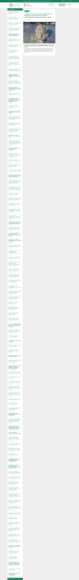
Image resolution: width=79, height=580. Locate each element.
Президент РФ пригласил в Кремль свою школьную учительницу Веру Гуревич (15, 276)
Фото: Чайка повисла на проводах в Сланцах (15, 404)
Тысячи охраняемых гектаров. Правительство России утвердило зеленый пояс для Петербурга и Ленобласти (15, 495)
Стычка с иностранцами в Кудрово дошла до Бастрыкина (15, 52)
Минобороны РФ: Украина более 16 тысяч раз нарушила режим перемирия (15, 536)
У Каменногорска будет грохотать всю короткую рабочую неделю (15, 314)
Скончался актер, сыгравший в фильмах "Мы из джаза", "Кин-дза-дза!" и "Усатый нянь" (15, 200)
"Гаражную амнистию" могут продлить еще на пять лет (15, 94)
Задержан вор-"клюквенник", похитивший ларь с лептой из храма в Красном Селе (15, 247)
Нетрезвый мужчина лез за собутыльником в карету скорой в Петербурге (15, 553)
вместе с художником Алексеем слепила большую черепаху (38, 49)
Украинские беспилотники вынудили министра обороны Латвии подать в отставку (15, 450)
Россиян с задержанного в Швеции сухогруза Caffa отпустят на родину (15, 271)
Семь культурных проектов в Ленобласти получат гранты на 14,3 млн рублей (15, 282)
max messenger (28, 3)
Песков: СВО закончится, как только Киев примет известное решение (15, 166)
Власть (24, 1)
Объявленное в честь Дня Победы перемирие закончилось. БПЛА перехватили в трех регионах (15, 252)
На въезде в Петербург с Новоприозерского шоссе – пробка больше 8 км (15, 309)
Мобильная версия (24, 3)
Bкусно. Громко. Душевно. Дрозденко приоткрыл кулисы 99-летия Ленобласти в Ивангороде (15, 502)
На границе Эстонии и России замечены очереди (15, 346)
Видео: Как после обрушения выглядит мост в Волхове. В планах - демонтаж (15, 24)
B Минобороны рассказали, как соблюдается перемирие (15, 373)
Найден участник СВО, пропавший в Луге (15, 303)
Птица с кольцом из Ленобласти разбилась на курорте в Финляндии (15, 19)
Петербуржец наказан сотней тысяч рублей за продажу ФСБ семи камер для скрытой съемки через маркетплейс (15, 189)
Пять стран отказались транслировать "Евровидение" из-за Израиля (15, 287)
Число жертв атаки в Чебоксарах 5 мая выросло (15, 161)
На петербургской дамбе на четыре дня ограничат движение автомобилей (15, 298)
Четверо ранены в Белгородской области (15, 455)
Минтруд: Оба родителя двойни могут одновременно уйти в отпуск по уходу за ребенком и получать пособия (15, 83)
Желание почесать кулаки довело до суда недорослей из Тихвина (15, 41)
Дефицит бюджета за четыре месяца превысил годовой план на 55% (15, 205)
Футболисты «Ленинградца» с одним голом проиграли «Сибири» (15, 524)
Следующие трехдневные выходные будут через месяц (15, 258)
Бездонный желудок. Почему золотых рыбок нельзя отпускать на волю (15, 47)
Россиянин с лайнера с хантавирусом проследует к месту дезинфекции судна (15, 473)
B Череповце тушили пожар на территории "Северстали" (15, 382)
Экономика (29, 1)
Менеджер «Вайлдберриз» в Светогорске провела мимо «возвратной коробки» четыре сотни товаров (15, 119)
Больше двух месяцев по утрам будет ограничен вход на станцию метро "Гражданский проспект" (15, 489)
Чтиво (44, 1)
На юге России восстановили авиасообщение (15, 569)
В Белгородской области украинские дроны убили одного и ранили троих (15, 320)
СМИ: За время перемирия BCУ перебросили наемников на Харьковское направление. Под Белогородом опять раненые (15, 421)
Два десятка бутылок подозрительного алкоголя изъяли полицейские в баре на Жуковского (15, 217)
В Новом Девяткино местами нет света (15, 378)
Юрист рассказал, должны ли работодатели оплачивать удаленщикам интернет (15, 30)
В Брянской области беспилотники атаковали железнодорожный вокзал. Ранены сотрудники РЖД (15, 58)
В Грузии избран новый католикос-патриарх (15, 337)
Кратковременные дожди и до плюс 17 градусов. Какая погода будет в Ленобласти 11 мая (15, 508)
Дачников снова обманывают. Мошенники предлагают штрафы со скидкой (15, 332)
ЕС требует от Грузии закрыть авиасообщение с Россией (15, 107)
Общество (40, 1)
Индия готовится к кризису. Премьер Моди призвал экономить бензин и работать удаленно (15, 388)
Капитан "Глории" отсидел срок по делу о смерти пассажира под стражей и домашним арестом (15, 155)
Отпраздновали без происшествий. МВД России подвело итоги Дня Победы (15, 542)
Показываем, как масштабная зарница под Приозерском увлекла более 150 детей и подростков (15, 530)
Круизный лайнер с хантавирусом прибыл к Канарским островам (15, 558)
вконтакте (25, 3)
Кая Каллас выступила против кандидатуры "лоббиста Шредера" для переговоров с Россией (15, 395)
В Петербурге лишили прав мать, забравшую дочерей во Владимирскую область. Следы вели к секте (15, 131)
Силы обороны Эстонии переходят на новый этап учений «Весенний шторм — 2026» (15, 439)
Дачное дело (49, 1)
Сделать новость (28, 5)
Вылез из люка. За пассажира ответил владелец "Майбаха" (15, 171)
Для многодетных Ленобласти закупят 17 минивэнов (15, 444)
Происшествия (35, 1)
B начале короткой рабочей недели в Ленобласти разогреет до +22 (15, 362)
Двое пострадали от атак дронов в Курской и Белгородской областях (15, 483)
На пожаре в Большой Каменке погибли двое (15, 194)
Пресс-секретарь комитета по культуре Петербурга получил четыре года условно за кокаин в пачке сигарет (15, 182)
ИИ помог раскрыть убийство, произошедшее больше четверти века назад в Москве (15, 71)
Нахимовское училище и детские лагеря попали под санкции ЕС (15, 352)
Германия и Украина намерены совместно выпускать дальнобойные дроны (15, 293)
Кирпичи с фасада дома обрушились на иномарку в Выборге (15, 13)
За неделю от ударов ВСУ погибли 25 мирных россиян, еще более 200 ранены (15, 229)
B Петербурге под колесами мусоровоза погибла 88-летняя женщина (15, 409)
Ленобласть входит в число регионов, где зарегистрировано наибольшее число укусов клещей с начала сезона (15, 264)
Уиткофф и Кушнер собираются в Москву (15, 518)
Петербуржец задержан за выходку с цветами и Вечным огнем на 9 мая (15, 125)
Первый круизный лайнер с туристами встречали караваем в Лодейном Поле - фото (15, 64)
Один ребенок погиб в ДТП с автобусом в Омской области (15, 514)
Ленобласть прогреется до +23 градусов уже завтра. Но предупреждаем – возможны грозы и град (15, 211)
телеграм (27, 3)
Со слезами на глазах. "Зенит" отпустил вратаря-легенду (15, 478)
